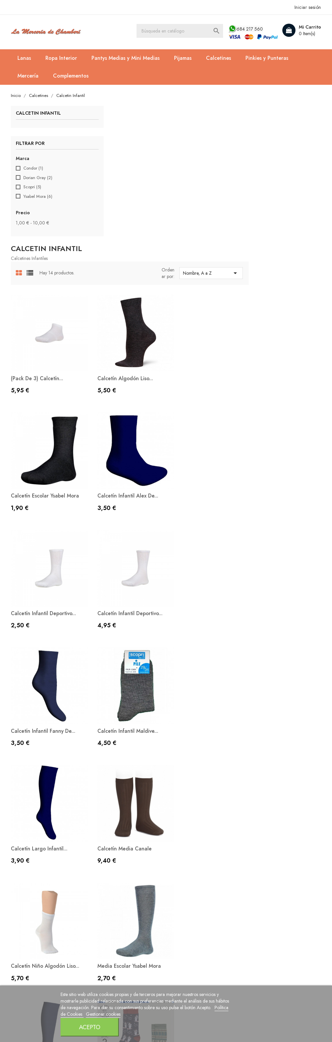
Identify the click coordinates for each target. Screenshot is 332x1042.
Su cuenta (265, 797)
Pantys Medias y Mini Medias (126, 58)
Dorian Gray (38, 178)
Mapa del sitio (187, 882)
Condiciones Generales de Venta (202, 849)
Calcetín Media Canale (118, 567)
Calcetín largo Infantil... (280, 455)
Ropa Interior (62, 58)
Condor (34, 169)
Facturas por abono (272, 835)
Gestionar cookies (142, 1033)
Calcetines (219, 58)
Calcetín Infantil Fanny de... (124, 455)
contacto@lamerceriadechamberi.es (55, 866)
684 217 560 (249, 29)
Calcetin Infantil (39, 114)
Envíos (178, 862)
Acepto (245, 1019)
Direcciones (264, 845)
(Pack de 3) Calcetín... (117, 233)
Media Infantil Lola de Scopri (126, 685)
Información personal (274, 815)
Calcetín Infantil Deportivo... (204, 344)
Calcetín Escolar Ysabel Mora (285, 233)
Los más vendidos (111, 835)
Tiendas (180, 892)
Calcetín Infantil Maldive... (202, 455)
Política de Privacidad (196, 835)
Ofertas (99, 815)
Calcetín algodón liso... (199, 233)
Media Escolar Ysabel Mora (283, 567)
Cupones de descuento (277, 855)
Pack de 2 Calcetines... (198, 685)
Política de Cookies (103, 1033)
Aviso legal (183, 825)
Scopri (33, 187)
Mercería (28, 76)
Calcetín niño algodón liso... (199, 570)
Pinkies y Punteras (267, 58)
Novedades (104, 825)
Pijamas (183, 58)
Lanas (25, 58)
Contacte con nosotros (196, 872)
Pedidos (260, 825)
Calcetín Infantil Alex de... (122, 344)
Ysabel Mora (38, 197)
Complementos (71, 76)
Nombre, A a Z (285, 135)
